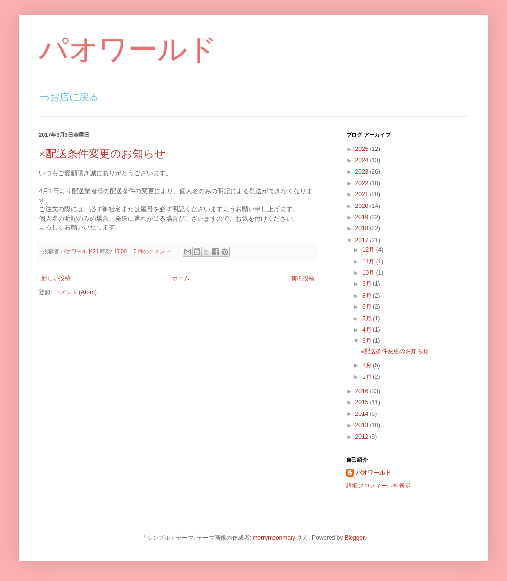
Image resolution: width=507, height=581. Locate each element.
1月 (367, 377)
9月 (367, 284)
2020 (362, 206)
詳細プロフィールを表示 (378, 485)
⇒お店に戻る (69, 97)
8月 (367, 295)
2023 (362, 172)
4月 (367, 329)
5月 (367, 318)
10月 (369, 272)
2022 (362, 183)
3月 (367, 340)
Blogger (355, 537)
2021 (362, 194)
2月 (367, 365)
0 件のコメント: (153, 251)
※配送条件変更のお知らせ (102, 154)
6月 (367, 306)
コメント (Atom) (75, 292)
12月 (369, 249)
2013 (362, 425)
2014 (362, 414)
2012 (362, 436)
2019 (362, 217)
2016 (362, 391)
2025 (362, 149)
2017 (362, 240)
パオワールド (128, 49)
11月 (369, 261)
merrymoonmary (274, 537)
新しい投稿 (56, 278)
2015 (362, 402)
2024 (362, 160)
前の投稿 (302, 278)
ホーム (181, 278)
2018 (362, 228)
